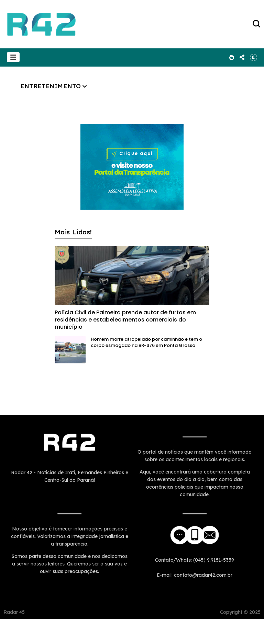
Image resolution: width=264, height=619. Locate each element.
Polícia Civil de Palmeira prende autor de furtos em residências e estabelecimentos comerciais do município (125, 319)
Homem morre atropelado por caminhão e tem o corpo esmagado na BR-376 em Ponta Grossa (146, 342)
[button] (13, 57)
